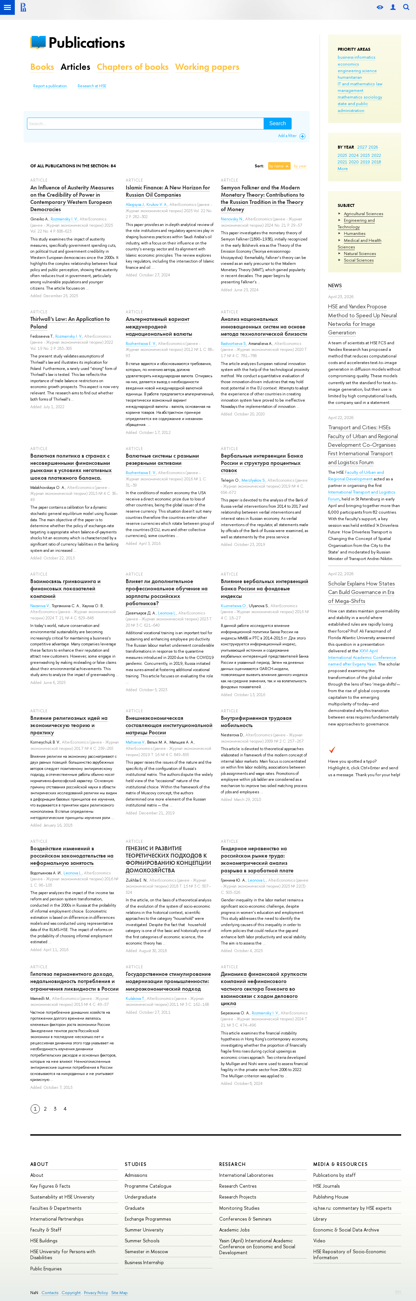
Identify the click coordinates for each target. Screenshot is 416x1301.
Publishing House (331, 1197)
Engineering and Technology (356, 223)
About (39, 1164)
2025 (342, 155)
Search (277, 123)
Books (42, 66)
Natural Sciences (360, 253)
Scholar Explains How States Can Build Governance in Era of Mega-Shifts (361, 592)
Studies (136, 1164)
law (379, 84)
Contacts (49, 1292)
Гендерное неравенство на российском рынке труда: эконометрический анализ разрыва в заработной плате (257, 859)
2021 (342, 162)
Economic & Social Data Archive (346, 1230)
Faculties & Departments (55, 1208)
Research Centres (237, 1186)
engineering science (357, 70)
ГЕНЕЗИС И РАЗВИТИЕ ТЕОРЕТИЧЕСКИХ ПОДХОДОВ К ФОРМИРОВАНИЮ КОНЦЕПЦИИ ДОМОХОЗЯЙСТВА (168, 859)
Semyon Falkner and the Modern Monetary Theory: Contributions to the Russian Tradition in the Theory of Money (262, 198)
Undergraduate (140, 1197)
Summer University (144, 1230)
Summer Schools (142, 1240)
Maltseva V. (135, 742)
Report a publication (50, 86)
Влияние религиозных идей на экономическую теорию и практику (69, 725)
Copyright (71, 1292)
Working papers (207, 66)
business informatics (356, 57)
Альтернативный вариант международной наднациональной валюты (159, 326)
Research (232, 1164)
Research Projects (237, 1197)
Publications (86, 42)
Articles (75, 66)
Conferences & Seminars (245, 1219)
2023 (365, 155)
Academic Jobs (234, 1230)
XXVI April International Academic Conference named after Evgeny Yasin (362, 657)
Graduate (134, 1208)
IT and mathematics (356, 84)
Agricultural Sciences (363, 213)
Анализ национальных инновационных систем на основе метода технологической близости (264, 326)
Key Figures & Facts (50, 1186)
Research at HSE (92, 86)
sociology (373, 97)
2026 (373, 147)
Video (319, 1240)
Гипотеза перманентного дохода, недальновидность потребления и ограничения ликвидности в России (74, 981)
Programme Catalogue (148, 1186)
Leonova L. (167, 613)
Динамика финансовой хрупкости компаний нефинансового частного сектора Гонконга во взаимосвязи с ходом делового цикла (264, 988)
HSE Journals (326, 1186)
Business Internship (144, 1262)
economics (348, 64)
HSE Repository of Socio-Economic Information (349, 1254)
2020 (354, 162)
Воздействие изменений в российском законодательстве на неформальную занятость (72, 855)
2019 (365, 162)
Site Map (119, 1292)
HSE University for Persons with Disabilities (62, 1254)
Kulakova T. (135, 998)
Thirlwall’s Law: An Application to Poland (70, 322)
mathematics (350, 97)
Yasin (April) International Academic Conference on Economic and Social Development (257, 1246)
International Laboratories (246, 1175)
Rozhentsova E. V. (141, 343)
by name (276, 166)
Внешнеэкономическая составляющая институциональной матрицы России (169, 725)
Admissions (136, 1175)
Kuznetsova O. (234, 605)
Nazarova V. (40, 605)
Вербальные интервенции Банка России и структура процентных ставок (262, 463)
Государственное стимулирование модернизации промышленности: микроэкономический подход (168, 981)
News (335, 285)
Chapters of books (133, 66)
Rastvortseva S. (234, 343)
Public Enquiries (46, 1268)
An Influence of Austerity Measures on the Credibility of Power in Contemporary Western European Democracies (72, 198)
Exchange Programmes (148, 1219)
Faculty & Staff (46, 1230)
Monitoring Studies (239, 1208)
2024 (354, 155)
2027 (362, 147)
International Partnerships (56, 1219)
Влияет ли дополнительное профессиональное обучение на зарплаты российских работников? (167, 592)
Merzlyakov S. (254, 480)
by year (300, 166)
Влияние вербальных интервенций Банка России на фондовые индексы (264, 588)
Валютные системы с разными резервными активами (162, 459)
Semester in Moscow (146, 1251)
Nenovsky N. (232, 219)
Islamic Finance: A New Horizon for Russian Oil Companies (168, 191)
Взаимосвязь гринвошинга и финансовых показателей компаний (65, 588)
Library (320, 1219)
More (343, 168)
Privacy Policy (96, 1292)
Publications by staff (334, 1175)
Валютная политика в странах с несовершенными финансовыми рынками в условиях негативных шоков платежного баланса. (71, 466)
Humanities (354, 233)
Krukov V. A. (157, 204)
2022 (376, 155)
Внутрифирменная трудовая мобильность (256, 721)
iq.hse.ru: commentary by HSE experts (352, 1208)
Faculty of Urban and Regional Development (356, 475)
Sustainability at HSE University (62, 1197)
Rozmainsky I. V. (64, 219)
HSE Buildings (43, 1240)
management (350, 90)
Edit (398, 1291)
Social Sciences (359, 260)
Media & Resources (340, 1164)
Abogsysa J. (135, 204)
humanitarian (350, 77)
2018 (376, 162)
